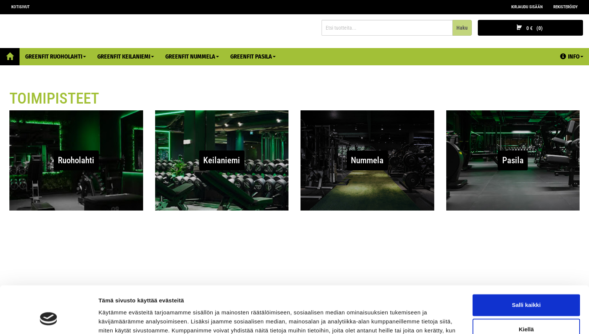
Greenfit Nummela (192, 56)
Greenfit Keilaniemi (125, 56)
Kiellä (526, 288)
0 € (530, 28)
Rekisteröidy (565, 7)
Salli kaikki (526, 264)
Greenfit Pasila (253, 56)
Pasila (513, 160)
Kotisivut (20, 7)
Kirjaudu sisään (527, 7)
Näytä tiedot (114, 319)
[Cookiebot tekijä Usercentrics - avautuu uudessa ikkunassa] (49, 319)
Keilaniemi (221, 160)
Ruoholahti (76, 160)
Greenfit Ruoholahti (55, 56)
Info (571, 56)
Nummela (367, 160)
